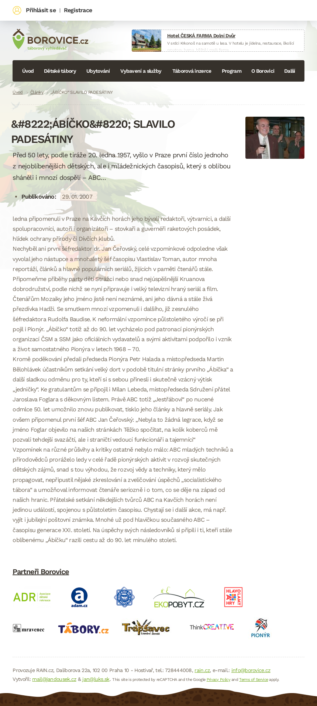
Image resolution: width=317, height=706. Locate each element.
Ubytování (98, 71)
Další (289, 71)
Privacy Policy (218, 679)
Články (36, 92)
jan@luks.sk (95, 679)
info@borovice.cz (251, 670)
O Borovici (262, 71)
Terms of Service (253, 679)
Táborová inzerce (191, 71)
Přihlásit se (40, 10)
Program (231, 71)
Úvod (28, 71)
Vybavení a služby (140, 71)
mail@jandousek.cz (54, 679)
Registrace (78, 10)
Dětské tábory (60, 71)
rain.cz (202, 670)
